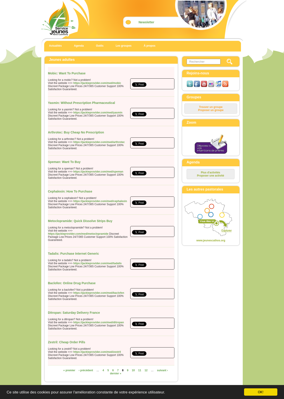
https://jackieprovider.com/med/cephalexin (100, 201)
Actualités (55, 45)
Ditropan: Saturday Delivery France (74, 312)
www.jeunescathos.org (210, 240)
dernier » (115, 373)
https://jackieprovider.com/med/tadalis (97, 263)
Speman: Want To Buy (64, 162)
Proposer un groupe (211, 110)
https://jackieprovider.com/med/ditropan (98, 322)
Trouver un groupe (211, 107)
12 (145, 370)
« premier (69, 370)
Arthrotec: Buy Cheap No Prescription (76, 132)
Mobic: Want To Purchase (67, 73)
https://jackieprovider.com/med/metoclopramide (78, 233)
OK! (261, 392)
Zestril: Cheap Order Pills (66, 342)
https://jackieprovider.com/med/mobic (97, 83)
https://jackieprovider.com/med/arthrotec (99, 142)
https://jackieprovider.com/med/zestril (97, 351)
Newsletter (146, 22)
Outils (99, 45)
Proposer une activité (210, 175)
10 (133, 370)
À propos (150, 45)
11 (139, 370)
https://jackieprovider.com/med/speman (98, 171)
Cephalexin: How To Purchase (70, 191)
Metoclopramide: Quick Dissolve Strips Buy (80, 221)
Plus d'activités (210, 172)
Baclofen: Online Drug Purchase (72, 283)
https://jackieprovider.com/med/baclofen (98, 292)
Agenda (79, 45)
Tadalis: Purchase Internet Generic (73, 253)
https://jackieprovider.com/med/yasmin (97, 112)
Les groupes (123, 45)
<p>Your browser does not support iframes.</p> (207, 218)
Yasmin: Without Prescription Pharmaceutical (81, 103)
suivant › (162, 370)
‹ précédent (86, 370)
